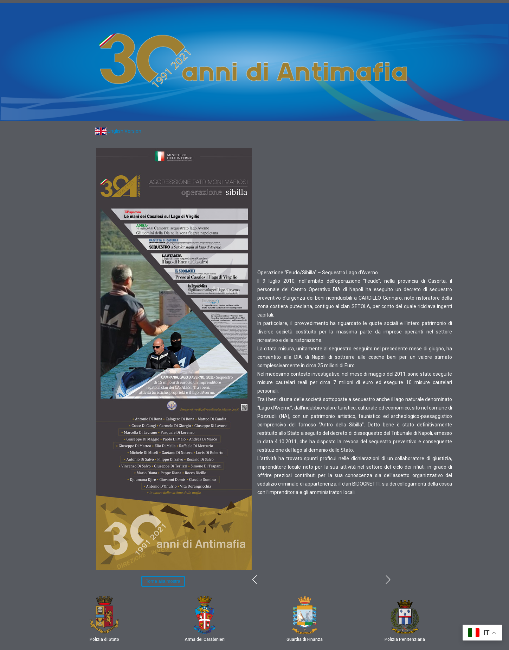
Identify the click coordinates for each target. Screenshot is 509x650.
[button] (163, 581)
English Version (124, 131)
